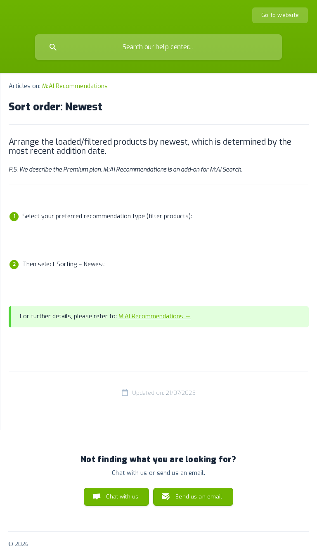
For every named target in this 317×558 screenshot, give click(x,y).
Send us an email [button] (198, 496)
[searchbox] (158, 47)
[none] (280, 15)
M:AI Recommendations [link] (75, 86)
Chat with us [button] (122, 496)
